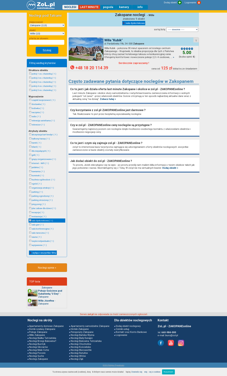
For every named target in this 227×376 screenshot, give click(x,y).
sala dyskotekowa (134, 23)
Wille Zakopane (37, 334)
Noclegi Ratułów (79, 352)
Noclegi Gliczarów (38, 346)
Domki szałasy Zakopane (42, 328)
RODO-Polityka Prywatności (113, 365)
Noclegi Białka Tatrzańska (42, 337)
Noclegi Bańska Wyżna (82, 334)
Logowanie (121, 334)
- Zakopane (50, 293)
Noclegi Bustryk (37, 343)
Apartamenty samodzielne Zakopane (90, 325)
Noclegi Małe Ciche (39, 349)
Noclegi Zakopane (38, 358)
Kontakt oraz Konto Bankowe (131, 331)
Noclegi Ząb (77, 358)
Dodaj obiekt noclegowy (128, 325)
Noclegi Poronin (37, 352)
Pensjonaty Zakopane (82, 331)
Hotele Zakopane (80, 328)
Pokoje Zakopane (38, 331)
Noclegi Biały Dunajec (82, 337)
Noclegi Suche (36, 355)
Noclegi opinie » (47, 267)
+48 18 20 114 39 (89, 67)
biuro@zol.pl (171, 335)
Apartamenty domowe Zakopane (46, 325)
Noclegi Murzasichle (81, 349)
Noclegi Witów (78, 355)
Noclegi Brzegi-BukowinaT (42, 340)
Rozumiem (168, 372)
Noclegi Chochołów (81, 343)
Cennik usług (122, 328)
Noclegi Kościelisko (81, 346)
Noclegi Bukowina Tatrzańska (86, 340)
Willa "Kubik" (113, 40)
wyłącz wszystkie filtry (43, 252)
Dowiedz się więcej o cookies (145, 372)
